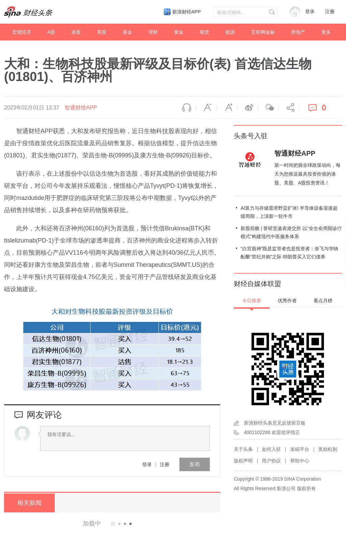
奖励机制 (327, 449)
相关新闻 (29, 503)
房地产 (298, 32)
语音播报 (186, 108)
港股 (76, 32)
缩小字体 (206, 108)
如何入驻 (271, 449)
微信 (268, 108)
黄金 (178, 32)
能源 (230, 32)
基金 (127, 32)
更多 (326, 32)
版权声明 (243, 460)
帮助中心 (299, 460)
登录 (147, 464)
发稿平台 (299, 449)
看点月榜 (323, 300)
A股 (51, 32)
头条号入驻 (251, 135)
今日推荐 (251, 300)
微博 (248, 108)
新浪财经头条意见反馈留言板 (274, 423)
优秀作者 (287, 300)
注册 (330, 11)
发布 (194, 464)
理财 (153, 32)
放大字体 (227, 108)
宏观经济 (21, 32)
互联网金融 (263, 32)
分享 (289, 108)
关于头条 (243, 449)
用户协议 (271, 460)
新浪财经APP (186, 12)
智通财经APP (81, 107)
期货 (204, 32)
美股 (101, 32)
